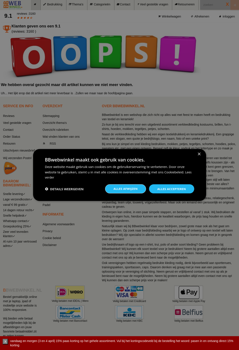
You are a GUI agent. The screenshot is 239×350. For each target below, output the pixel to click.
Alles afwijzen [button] (123, 189)
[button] (64, 189)
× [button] (199, 153)
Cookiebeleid (174, 171)
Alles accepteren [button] (171, 189)
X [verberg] (5, 341)
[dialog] (119, 175)
